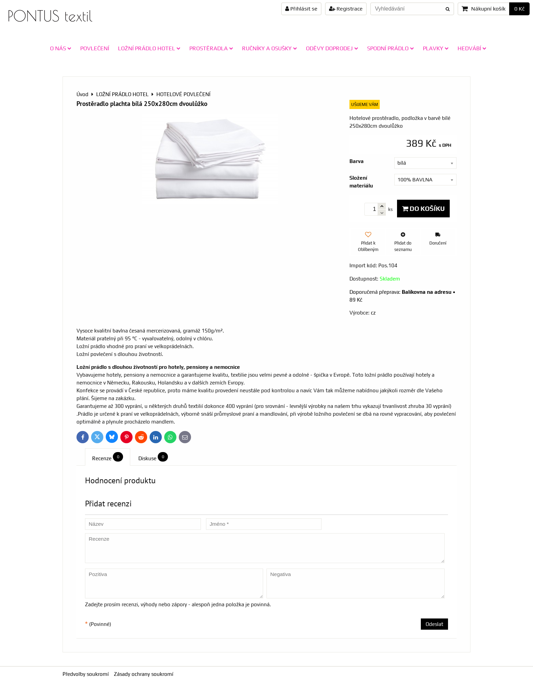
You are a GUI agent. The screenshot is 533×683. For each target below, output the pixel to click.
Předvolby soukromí (86, 674)
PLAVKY (436, 48)
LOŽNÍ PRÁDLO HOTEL (149, 48)
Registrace (346, 8)
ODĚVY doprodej (332, 48)
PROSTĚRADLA (211, 48)
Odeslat (434, 624)
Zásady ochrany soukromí (143, 674)
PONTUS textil (49, 15)
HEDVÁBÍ (472, 48)
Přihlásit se (301, 8)
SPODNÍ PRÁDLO (390, 48)
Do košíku (423, 208)
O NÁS (60, 48)
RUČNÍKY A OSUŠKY (269, 48)
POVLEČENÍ (94, 48)
